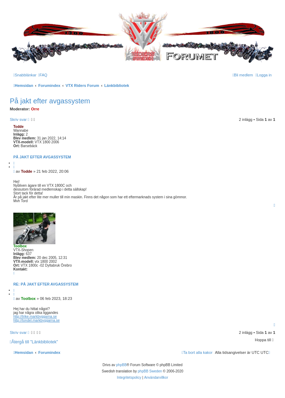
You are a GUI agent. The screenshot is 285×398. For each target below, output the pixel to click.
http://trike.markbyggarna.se (35, 316)
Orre (35, 109)
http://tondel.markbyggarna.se (36, 320)
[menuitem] (42, 75)
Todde (18, 127)
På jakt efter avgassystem (50, 101)
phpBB (121, 365)
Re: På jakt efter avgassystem (46, 284)
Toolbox (20, 246)
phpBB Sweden (150, 371)
